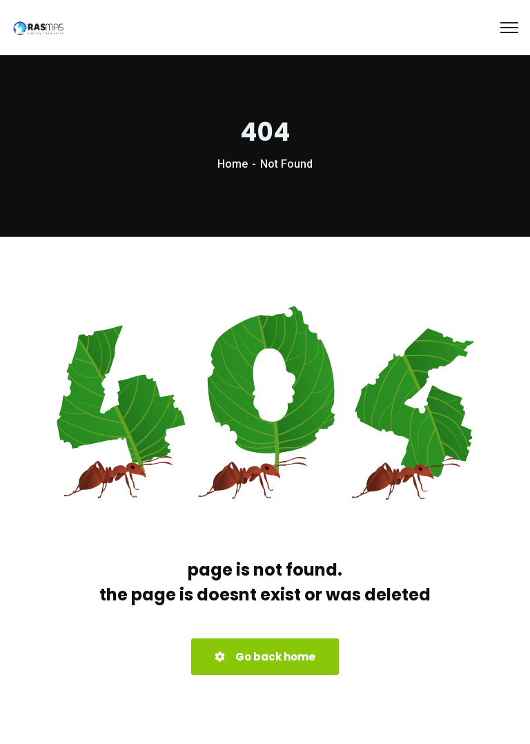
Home (232, 163)
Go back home (265, 656)
